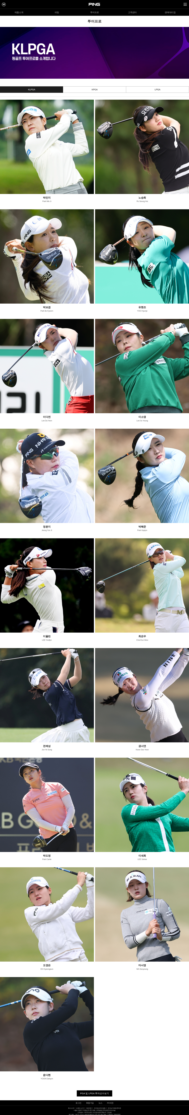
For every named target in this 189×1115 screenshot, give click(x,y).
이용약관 (88, 1108)
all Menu (185, 4)
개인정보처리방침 (100, 1108)
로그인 (78, 1103)
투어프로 (94, 12)
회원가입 (90, 1103)
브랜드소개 (79, 1108)
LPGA (157, 89)
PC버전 (110, 1103)
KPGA (95, 89)
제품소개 (19, 12)
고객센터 (132, 12)
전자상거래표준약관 (114, 1108)
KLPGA (31, 89)
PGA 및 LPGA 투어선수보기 (94, 1093)
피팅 (57, 12)
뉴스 (100, 1103)
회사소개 (71, 1108)
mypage (4, 4)
